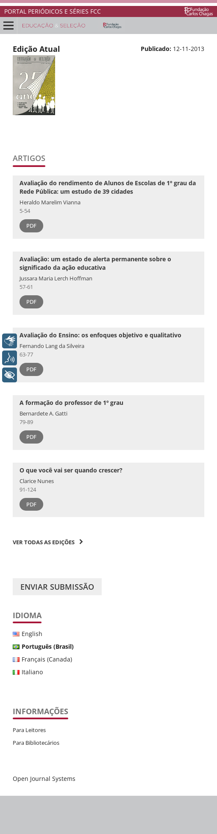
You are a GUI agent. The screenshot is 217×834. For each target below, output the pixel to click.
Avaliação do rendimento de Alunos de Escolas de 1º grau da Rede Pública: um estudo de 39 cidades (107, 187)
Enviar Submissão (57, 587)
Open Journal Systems (44, 779)
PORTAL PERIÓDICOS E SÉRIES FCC (52, 11)
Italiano (32, 672)
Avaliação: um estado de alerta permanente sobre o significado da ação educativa (95, 263)
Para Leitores (29, 730)
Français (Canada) (47, 659)
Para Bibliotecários (36, 742)
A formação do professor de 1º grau (71, 403)
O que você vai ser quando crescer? (70, 470)
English (32, 634)
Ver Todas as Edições (44, 542)
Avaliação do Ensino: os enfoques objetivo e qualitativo (100, 335)
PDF (31, 225)
